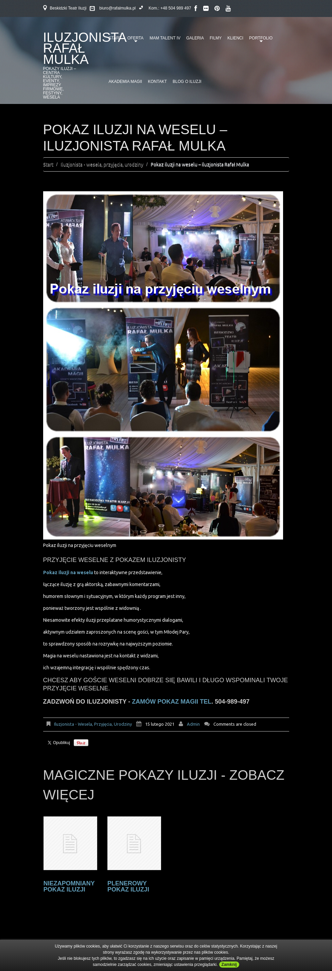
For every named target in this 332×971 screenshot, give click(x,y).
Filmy (216, 38)
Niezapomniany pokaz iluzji (69, 886)
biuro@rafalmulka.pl (117, 8)
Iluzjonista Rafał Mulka (84, 48)
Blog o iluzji (187, 81)
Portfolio (260, 40)
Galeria (195, 38)
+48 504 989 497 (175, 8)
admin (193, 724)
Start (48, 164)
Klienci (235, 38)
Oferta (134, 40)
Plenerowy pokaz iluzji (128, 886)
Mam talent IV (165, 38)
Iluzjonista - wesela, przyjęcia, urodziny (102, 164)
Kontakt (157, 81)
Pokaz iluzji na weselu (68, 572)
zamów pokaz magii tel (171, 701)
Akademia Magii (125, 81)
